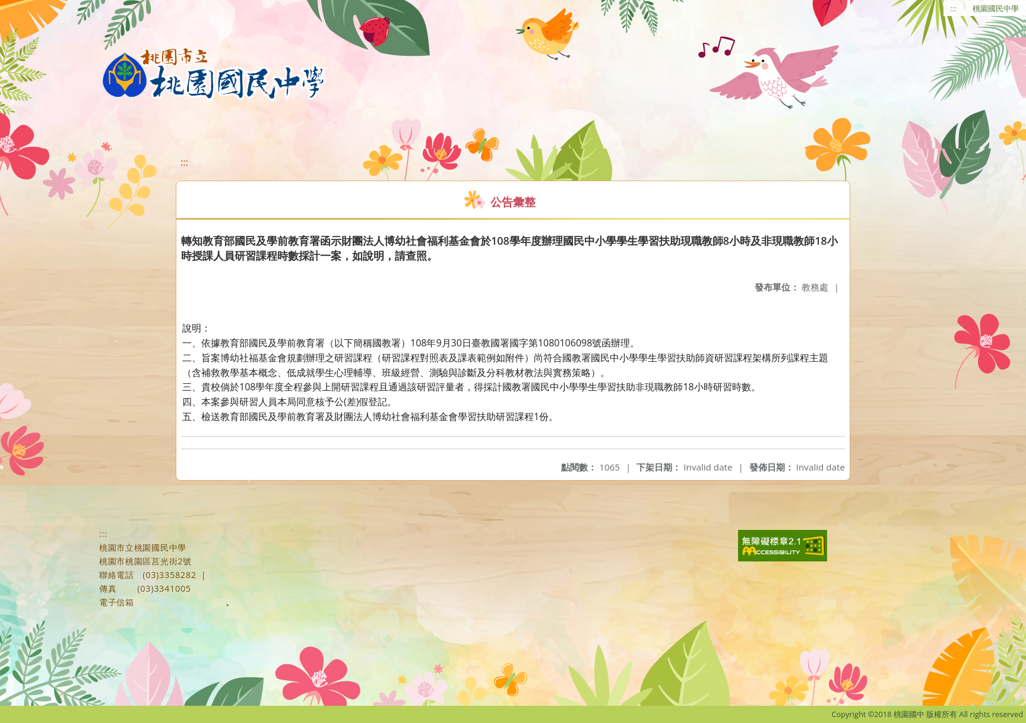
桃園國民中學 (996, 8)
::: (954, 8)
